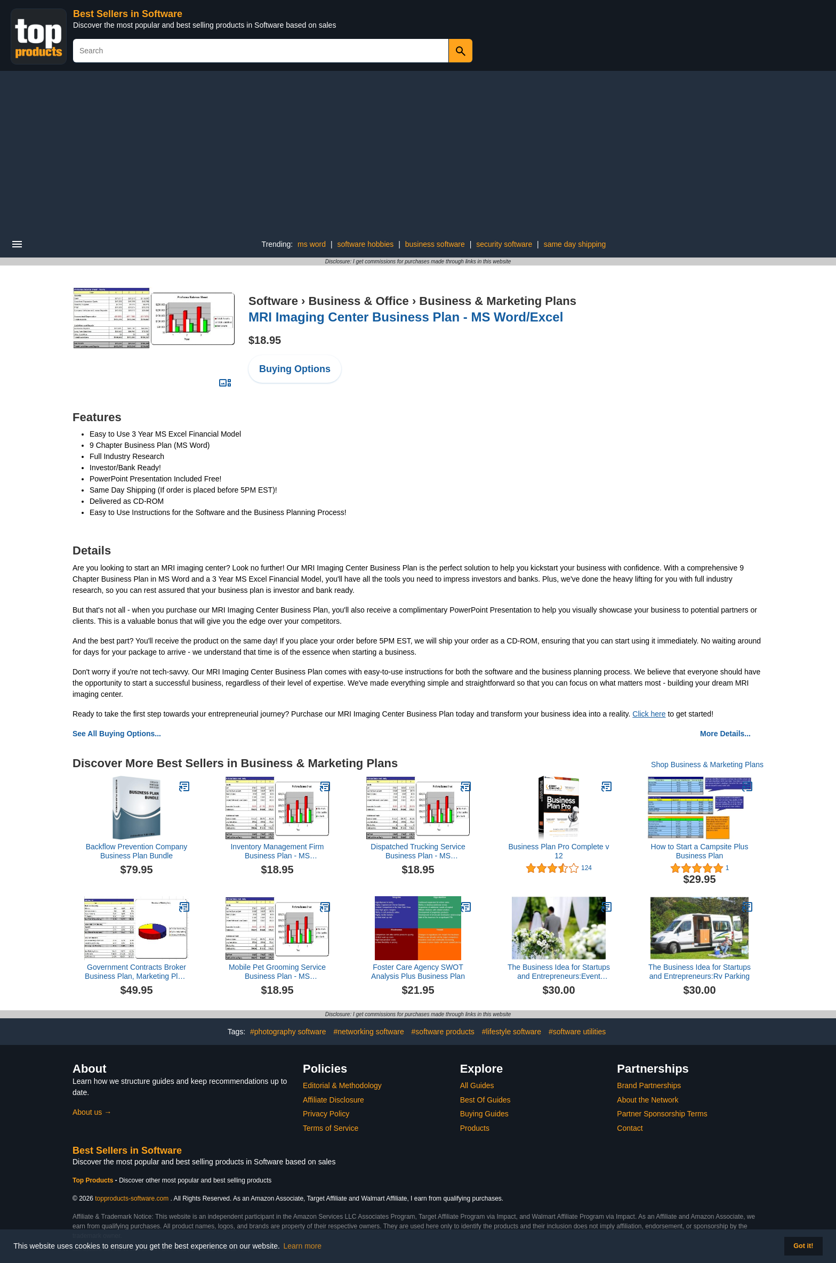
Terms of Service (330, 1128)
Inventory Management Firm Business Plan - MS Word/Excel (277, 851)
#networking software (368, 1031)
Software (273, 301)
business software (435, 244)
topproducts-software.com (131, 1198)
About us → (92, 1112)
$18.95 (264, 340)
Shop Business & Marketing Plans (707, 764)
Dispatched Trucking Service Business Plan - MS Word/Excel (418, 851)
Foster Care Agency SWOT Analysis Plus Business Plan (418, 971)
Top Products (94, 1180)
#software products (443, 1031)
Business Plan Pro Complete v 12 (558, 851)
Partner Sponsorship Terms (662, 1113)
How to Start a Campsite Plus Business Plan (700, 851)
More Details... (725, 733)
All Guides (477, 1085)
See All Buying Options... (117, 733)
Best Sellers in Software (127, 14)
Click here (648, 714)
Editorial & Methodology (342, 1085)
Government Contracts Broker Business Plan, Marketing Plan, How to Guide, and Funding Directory (136, 972)
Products (474, 1128)
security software (504, 244)
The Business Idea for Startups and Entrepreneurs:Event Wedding (559, 972)
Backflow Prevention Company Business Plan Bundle (137, 851)
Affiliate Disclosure (333, 1100)
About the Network (647, 1100)
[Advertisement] (418, 151)
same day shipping (575, 244)
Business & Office (358, 301)
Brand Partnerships (649, 1085)
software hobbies (365, 244)
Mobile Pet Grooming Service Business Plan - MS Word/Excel (277, 972)
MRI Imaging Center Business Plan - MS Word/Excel (405, 317)
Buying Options (295, 369)
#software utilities (577, 1031)
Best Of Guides (485, 1100)
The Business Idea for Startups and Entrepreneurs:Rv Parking (699, 971)
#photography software (288, 1031)
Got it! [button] (803, 1246)
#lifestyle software (511, 1031)
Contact (629, 1128)
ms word (312, 244)
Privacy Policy (326, 1113)
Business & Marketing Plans (497, 301)
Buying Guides (484, 1113)
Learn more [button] (303, 1246)
